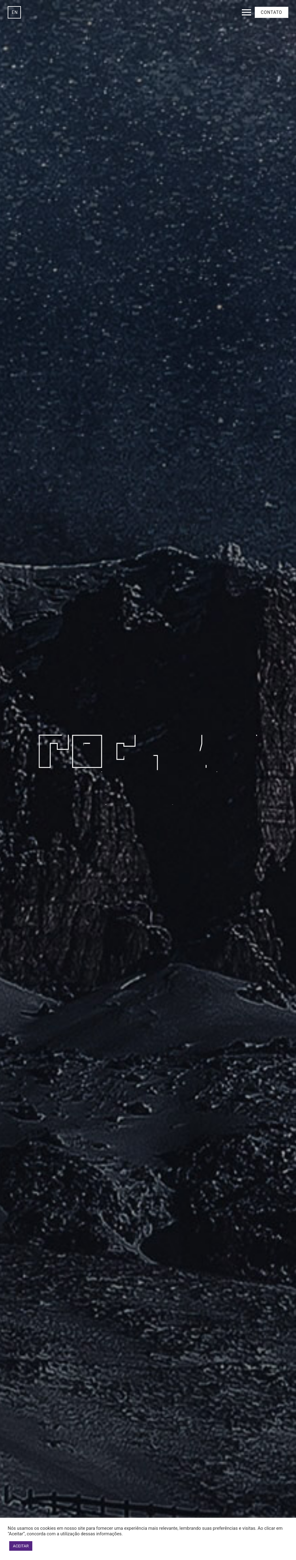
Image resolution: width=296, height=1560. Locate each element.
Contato (271, 12)
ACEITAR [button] (21, 1546)
